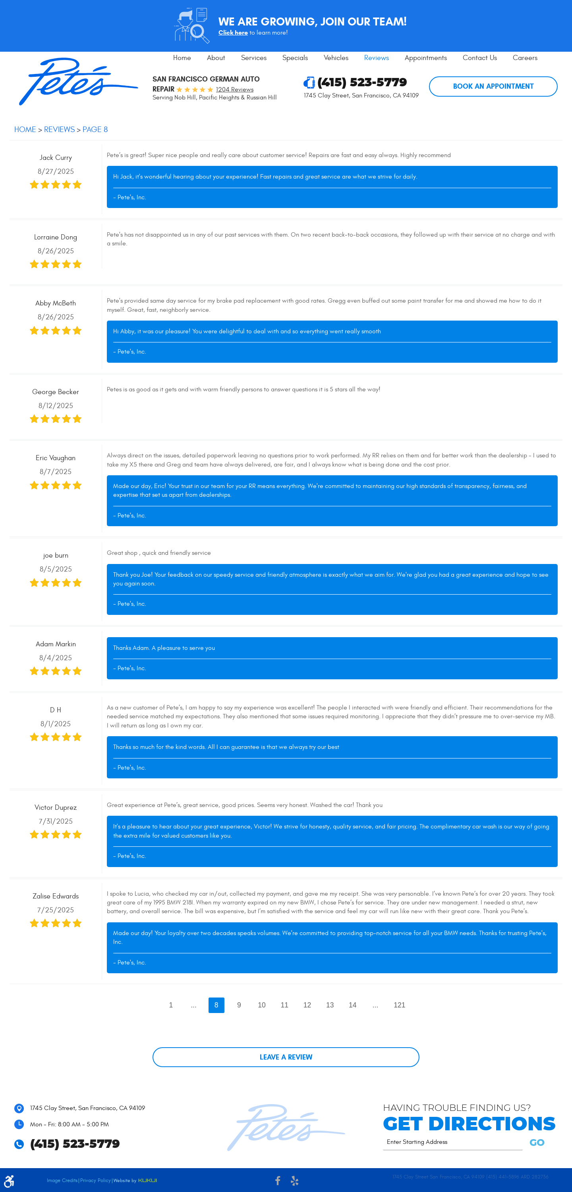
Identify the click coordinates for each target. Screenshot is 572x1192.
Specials (295, 58)
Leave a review (286, 1057)
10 (262, 1005)
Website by (135, 1180)
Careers (525, 58)
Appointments (426, 58)
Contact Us (480, 58)
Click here (233, 32)
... (194, 1005)
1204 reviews (234, 89)
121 (399, 1005)
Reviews (376, 58)
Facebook (277, 1182)
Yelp (294, 1182)
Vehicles (336, 58)
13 (330, 1005)
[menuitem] (182, 58)
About (216, 58)
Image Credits (62, 1180)
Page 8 (95, 129)
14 (353, 1005)
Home (182, 58)
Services (254, 58)
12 (307, 1005)
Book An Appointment (493, 86)
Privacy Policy (95, 1180)
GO (536, 1143)
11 (285, 1005)
